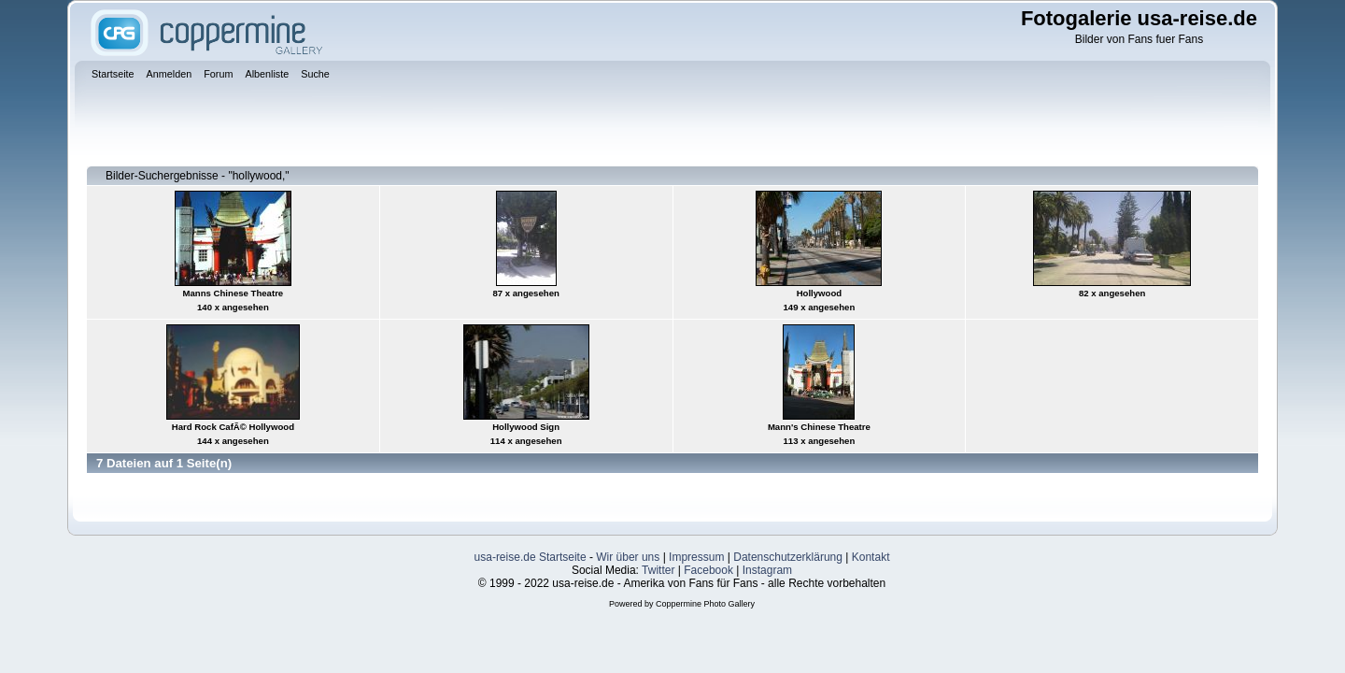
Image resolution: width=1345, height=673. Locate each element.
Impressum (696, 557)
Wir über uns (627, 557)
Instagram (767, 570)
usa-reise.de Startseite (530, 557)
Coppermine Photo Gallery (705, 604)
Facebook (708, 570)
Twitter (658, 570)
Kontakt (871, 557)
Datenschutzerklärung (787, 557)
